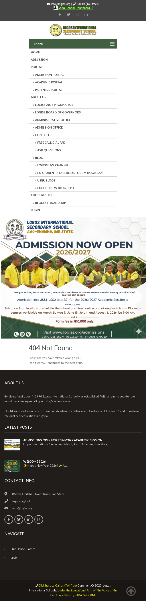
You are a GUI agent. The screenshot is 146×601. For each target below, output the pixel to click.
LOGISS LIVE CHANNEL (53, 165)
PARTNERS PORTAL (48, 90)
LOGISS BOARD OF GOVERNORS (58, 112)
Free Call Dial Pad (51, 142)
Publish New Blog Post (56, 188)
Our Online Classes (23, 549)
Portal (36, 67)
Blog (39, 157)
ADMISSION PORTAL (49, 75)
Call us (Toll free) (87, 4)
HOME (35, 52)
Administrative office (53, 120)
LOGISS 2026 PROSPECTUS (54, 105)
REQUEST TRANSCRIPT (51, 203)
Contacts (43, 135)
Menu (38, 44)
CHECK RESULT (41, 195)
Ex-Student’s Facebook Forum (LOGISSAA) (70, 173)
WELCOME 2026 (34, 461)
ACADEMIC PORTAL (49, 82)
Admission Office (49, 127)
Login (35, 210)
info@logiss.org (58, 4)
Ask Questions (49, 150)
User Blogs (46, 180)
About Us (38, 97)
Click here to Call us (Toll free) (57, 585)
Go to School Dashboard (74, 8)
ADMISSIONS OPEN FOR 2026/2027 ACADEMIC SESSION (62, 440)
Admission (39, 59)
